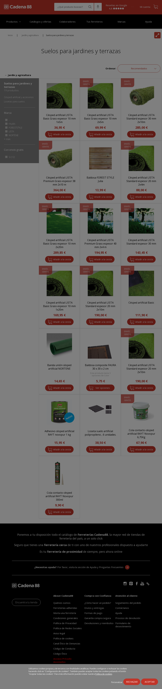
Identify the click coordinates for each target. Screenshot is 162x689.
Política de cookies (103, 674)
